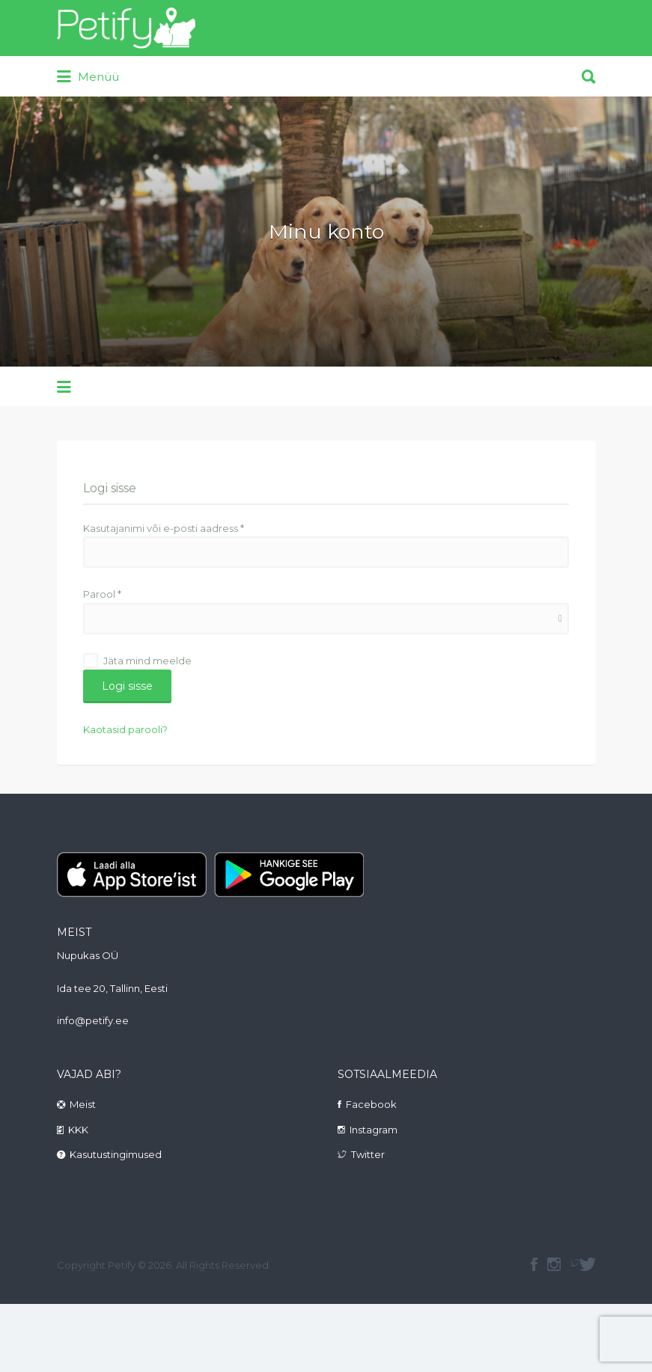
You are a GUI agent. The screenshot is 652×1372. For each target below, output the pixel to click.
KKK (78, 1130)
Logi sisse (127, 686)
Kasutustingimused (116, 1154)
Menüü (88, 77)
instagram (554, 1264)
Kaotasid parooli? (125, 729)
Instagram (373, 1130)
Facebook (371, 1104)
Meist (83, 1104)
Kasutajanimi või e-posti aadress (163, 528)
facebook (534, 1264)
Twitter (368, 1154)
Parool (102, 594)
